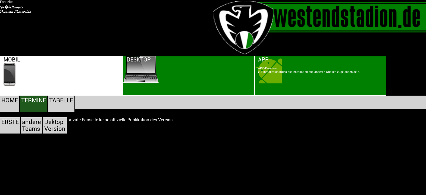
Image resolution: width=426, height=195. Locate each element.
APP (263, 59)
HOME (9, 100)
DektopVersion (54, 125)
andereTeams (31, 125)
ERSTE (10, 122)
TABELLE (61, 100)
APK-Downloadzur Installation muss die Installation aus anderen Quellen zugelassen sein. (309, 70)
